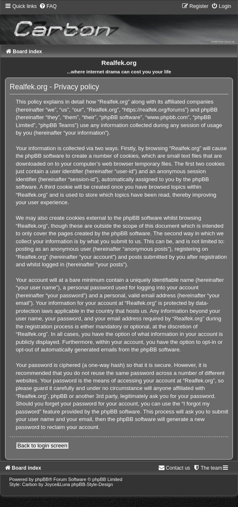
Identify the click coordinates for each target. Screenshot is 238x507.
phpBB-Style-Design (92, 484)
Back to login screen (43, 445)
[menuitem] (48, 6)
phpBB (42, 479)
